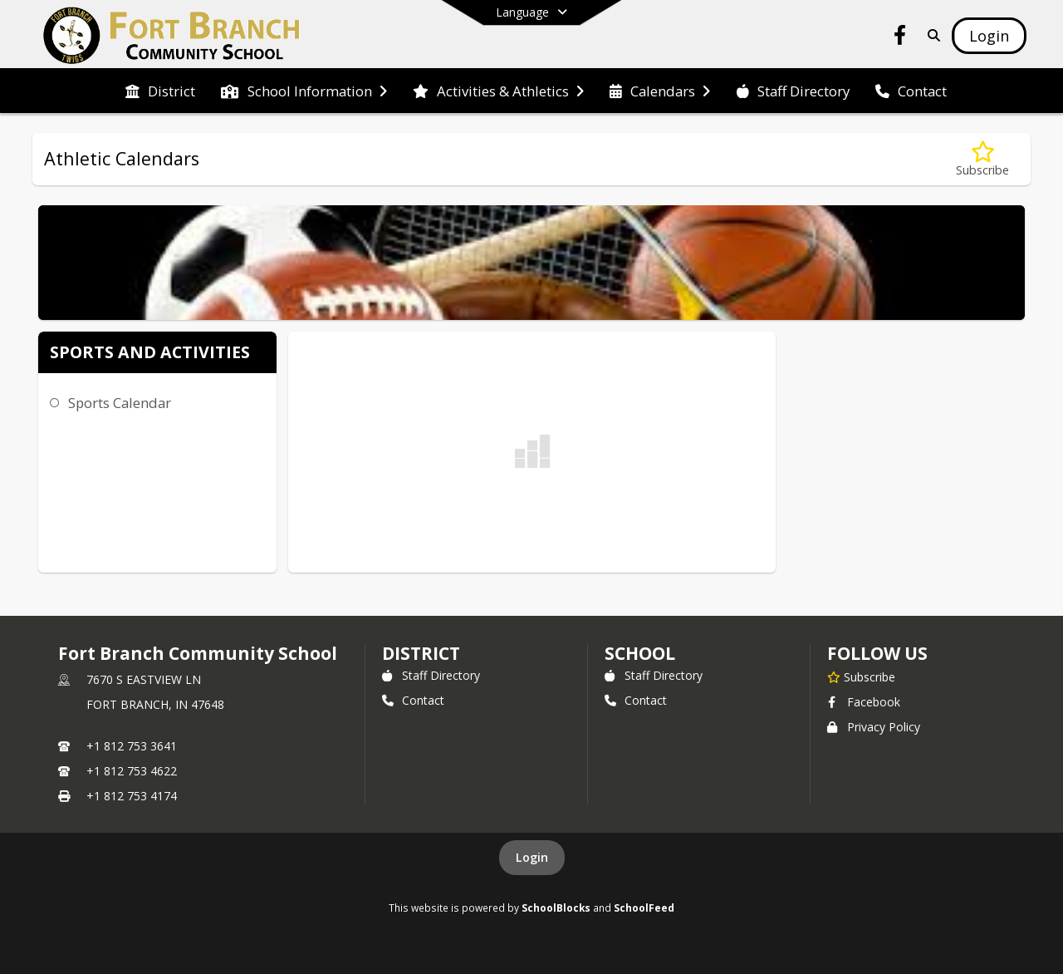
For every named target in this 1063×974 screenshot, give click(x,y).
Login (532, 857)
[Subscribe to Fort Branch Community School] (861, 676)
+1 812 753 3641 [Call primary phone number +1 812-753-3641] (131, 746)
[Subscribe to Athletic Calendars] (982, 159)
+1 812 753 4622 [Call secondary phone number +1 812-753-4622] (131, 771)
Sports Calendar (119, 402)
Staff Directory (431, 675)
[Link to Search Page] (930, 35)
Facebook (863, 702)
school (640, 653)
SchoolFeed (644, 907)
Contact (413, 700)
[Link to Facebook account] (900, 38)
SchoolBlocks (556, 907)
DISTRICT (421, 653)
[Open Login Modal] (989, 35)
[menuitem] (160, 91)
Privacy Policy (873, 727)
